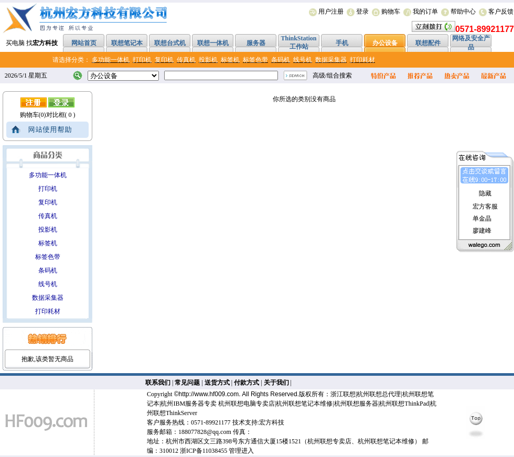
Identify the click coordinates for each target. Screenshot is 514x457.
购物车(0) (33, 114)
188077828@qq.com (204, 432)
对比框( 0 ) (61, 114)
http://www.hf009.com (209, 394)
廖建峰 (482, 230)
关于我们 (276, 382)
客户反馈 (500, 11)
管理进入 (241, 450)
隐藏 (485, 193)
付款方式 (246, 382)
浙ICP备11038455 (203, 450)
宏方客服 (485, 206)
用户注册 (331, 11)
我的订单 (425, 11)
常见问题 (187, 382)
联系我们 (157, 382)
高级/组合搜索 (332, 75)
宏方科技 (271, 422)
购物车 (390, 11)
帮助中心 (463, 11)
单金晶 (482, 218)
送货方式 (217, 382)
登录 (362, 11)
